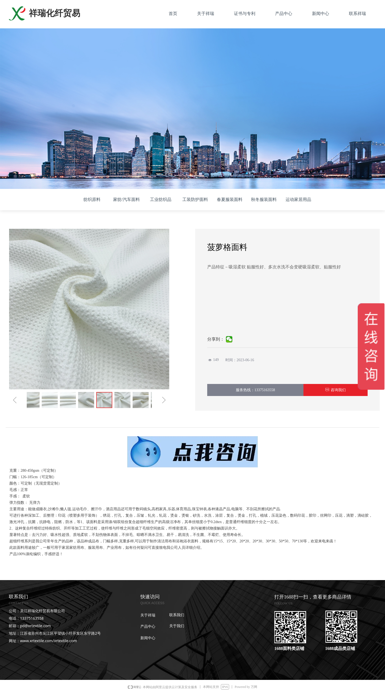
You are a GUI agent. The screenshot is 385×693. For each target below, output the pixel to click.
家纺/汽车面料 (126, 199)
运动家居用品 (298, 199)
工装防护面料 (195, 199)
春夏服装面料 (229, 199)
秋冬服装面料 (264, 199)
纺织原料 (92, 199)
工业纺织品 (160, 199)
